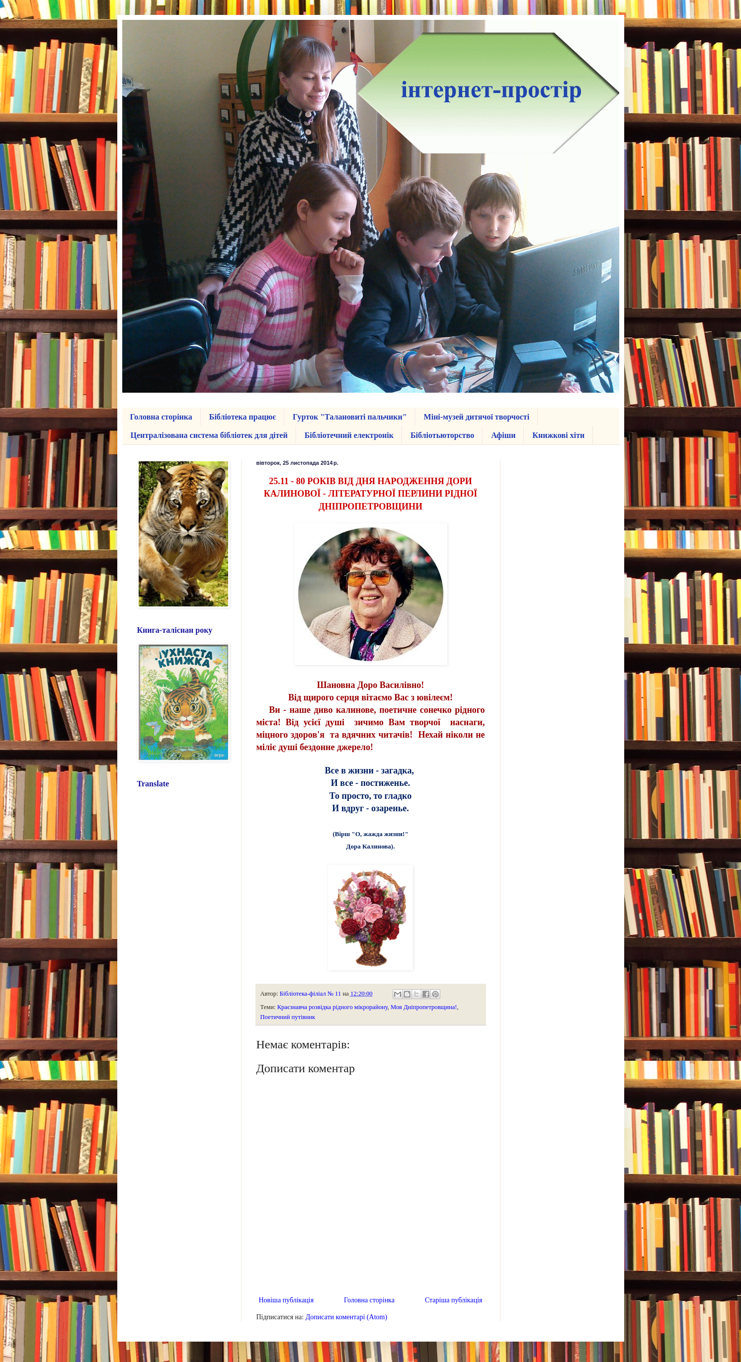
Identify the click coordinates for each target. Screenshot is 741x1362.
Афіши (503, 435)
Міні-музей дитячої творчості (477, 417)
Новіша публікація (286, 1300)
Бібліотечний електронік (349, 435)
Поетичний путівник (288, 1017)
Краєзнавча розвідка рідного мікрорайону (332, 1007)
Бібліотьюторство (442, 435)
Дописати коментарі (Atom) (346, 1317)
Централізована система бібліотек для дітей (209, 435)
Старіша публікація (454, 1300)
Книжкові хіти (558, 435)
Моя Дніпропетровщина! (424, 1007)
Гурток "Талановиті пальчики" (350, 417)
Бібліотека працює (242, 417)
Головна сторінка (161, 417)
